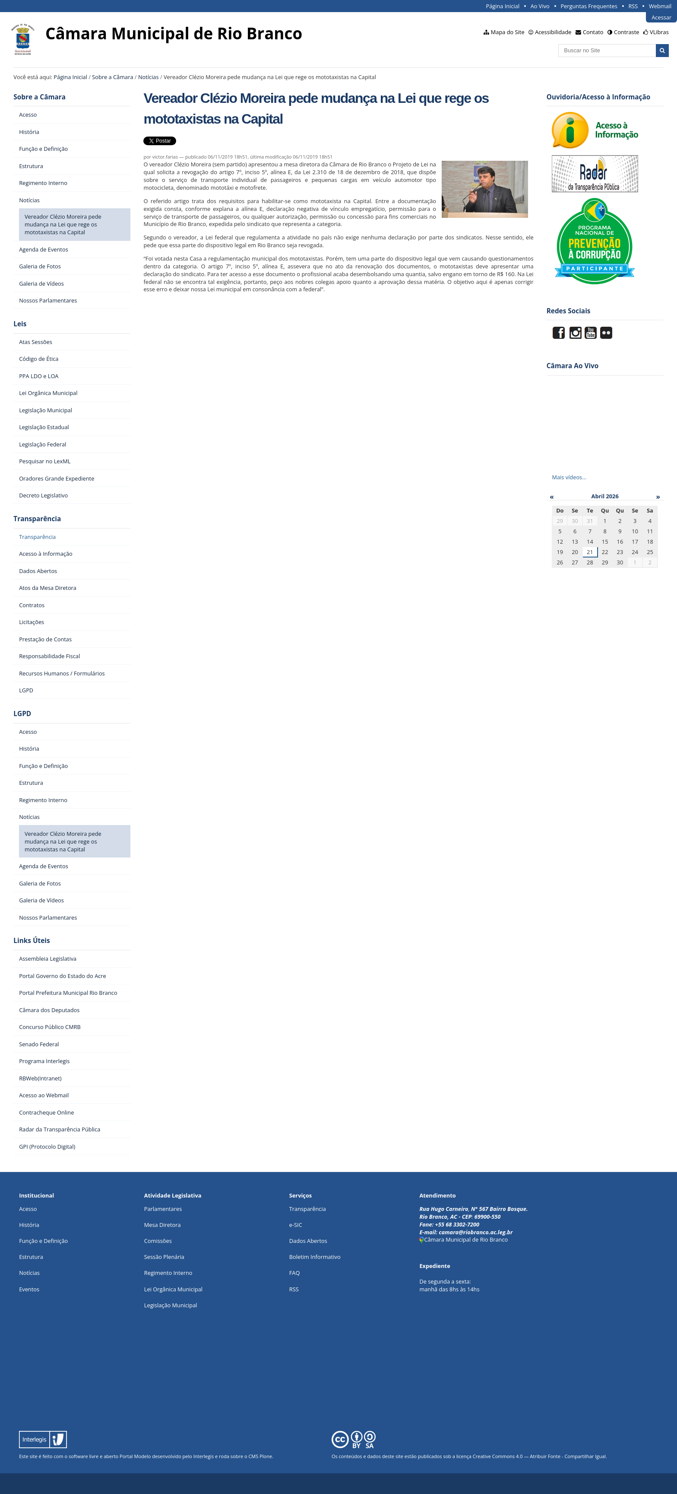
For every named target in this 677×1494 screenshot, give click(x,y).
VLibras (659, 32)
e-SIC (295, 1225)
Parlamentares (163, 1209)
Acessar (661, 17)
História (29, 1225)
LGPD (22, 713)
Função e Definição (43, 1241)
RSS (633, 6)
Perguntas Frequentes (588, 6)
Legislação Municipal (170, 1305)
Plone (265, 1456)
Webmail (660, 6)
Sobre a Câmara (112, 77)
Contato (593, 32)
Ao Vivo (540, 6)
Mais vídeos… (569, 477)
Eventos (29, 1289)
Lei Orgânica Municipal (173, 1289)
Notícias (148, 77)
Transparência (37, 518)
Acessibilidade (553, 32)
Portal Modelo (135, 1456)
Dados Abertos (308, 1241)
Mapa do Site (508, 32)
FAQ (294, 1273)
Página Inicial (503, 6)
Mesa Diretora (162, 1225)
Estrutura (31, 1257)
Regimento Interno (168, 1273)
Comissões (158, 1241)
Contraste (626, 32)
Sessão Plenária (164, 1257)
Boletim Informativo (315, 1257)
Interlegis (203, 1456)
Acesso (28, 1209)
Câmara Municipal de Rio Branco (463, 1239)
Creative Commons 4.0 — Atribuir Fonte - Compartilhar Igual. (540, 1456)
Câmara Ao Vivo (573, 365)
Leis (19, 323)
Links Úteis (31, 940)
